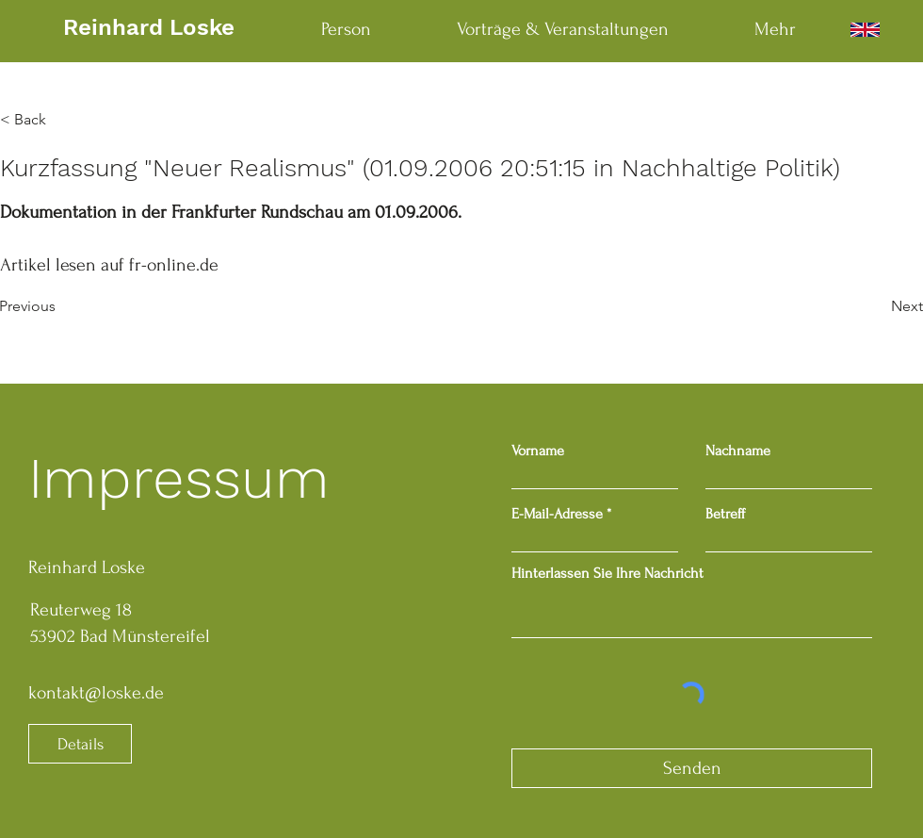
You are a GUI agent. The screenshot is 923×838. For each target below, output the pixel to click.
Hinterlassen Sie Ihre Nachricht (607, 573)
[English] (864, 29)
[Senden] (691, 768)
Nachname (737, 450)
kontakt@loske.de (96, 692)
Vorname (537, 450)
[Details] (80, 744)
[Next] (876, 306)
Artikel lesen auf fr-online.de (109, 265)
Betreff (725, 513)
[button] (62, 120)
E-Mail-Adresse (557, 513)
